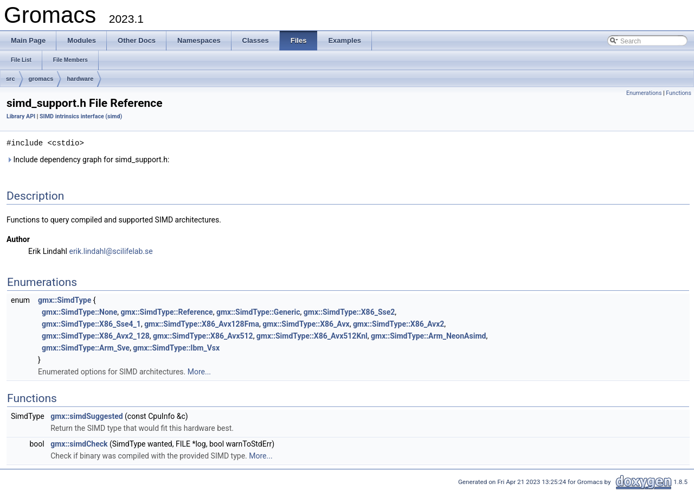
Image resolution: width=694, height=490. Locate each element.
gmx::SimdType (64, 299)
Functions (678, 93)
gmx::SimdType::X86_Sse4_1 (91, 323)
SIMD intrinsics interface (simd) (81, 116)
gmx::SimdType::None (79, 311)
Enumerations (644, 93)
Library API (21, 116)
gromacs (41, 78)
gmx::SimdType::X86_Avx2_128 (96, 335)
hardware (80, 78)
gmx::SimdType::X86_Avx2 (398, 323)
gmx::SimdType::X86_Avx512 (203, 335)
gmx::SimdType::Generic (258, 311)
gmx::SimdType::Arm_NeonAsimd (428, 335)
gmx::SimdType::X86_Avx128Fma (201, 323)
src (10, 78)
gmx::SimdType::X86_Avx (305, 323)
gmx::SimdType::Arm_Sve (86, 347)
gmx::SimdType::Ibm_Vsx (176, 347)
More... (199, 371)
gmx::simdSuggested (86, 415)
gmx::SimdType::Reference (166, 311)
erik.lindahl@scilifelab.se (110, 250)
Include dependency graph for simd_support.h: (88, 159)
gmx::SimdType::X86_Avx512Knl (312, 335)
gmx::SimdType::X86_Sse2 (349, 311)
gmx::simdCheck (78, 443)
